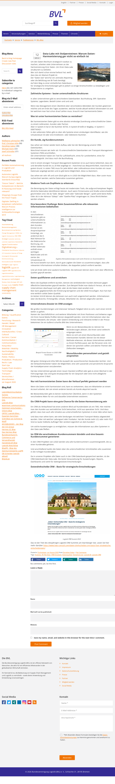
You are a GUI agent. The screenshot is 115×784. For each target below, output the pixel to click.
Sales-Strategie (11, 282)
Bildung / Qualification (11, 315)
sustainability (6, 293)
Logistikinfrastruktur (8, 276)
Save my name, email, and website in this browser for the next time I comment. (69, 638)
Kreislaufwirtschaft (7, 262)
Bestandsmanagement (9, 227)
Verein (6, 33)
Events (5, 317)
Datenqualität (67, 555)
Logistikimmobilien (7, 273)
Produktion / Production (12, 359)
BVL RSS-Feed (7, 128)
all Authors (6, 155)
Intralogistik (5, 256)
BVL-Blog (40, 40)
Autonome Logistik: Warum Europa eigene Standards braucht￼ (11, 177)
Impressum (66, 667)
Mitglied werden (79, 23)
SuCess (5, 394)
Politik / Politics (8, 357)
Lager (11, 264)
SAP (18, 282)
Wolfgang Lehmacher (11, 140)
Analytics (38, 555)
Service (32, 33)
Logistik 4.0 (15, 268)
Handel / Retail (8, 323)
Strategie (4, 285)
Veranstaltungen (19, 33)
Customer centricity (14, 239)
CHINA (17, 233)
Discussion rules (9, 63)
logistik (6, 267)
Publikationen (28, 40)
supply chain (17, 285)
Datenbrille (18, 242)
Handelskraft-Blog (9, 443)
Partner (72, 2)
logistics (15, 264)
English (64, 2)
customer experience (8, 242)
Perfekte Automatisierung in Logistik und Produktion (13, 168)
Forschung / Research (11, 320)
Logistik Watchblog (10, 445)
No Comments (81, 552)
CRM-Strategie (56, 555)
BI (42, 555)
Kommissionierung (7, 259)
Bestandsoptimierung (8, 230)
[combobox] (13, 304)
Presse (81, 2)
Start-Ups (6, 365)
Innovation (7, 253)
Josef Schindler (8, 151)
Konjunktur (7, 345)
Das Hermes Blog (9, 432)
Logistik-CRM (6, 270)
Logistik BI (87, 555)
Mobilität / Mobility (10, 348)
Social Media (91, 2)
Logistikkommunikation (12, 392)
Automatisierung (7, 224)
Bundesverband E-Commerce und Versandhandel (10, 437)
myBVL (104, 33)
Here (4, 88)
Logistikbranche (16, 270)
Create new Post (9, 61)
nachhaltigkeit (15, 279)
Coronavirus (10, 236)
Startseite (8, 40)
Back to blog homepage (12, 58)
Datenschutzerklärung (70, 671)
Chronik (74, 33)
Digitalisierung (9, 247)
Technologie (7, 371)
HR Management (9, 326)
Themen (64, 33)
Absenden (67, 757)
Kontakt (103, 2)
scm (21, 282)
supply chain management (9, 289)
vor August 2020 (9, 382)
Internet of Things (16, 253)
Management (6, 279)
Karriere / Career (9, 337)
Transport (6, 373)
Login (111, 2)
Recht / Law (7, 362)
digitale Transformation (10, 244)
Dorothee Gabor (9, 146)
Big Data (18, 230)
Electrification (14, 250)
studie (10, 285)
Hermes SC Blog (8, 429)
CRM (16, 236)
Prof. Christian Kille (10, 143)
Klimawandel (14, 256)
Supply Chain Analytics (11, 368)
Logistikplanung (19, 276)
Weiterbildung (43, 33)
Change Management (8, 233)
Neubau (4, 282)
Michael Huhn (8, 148)
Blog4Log (6, 459)
